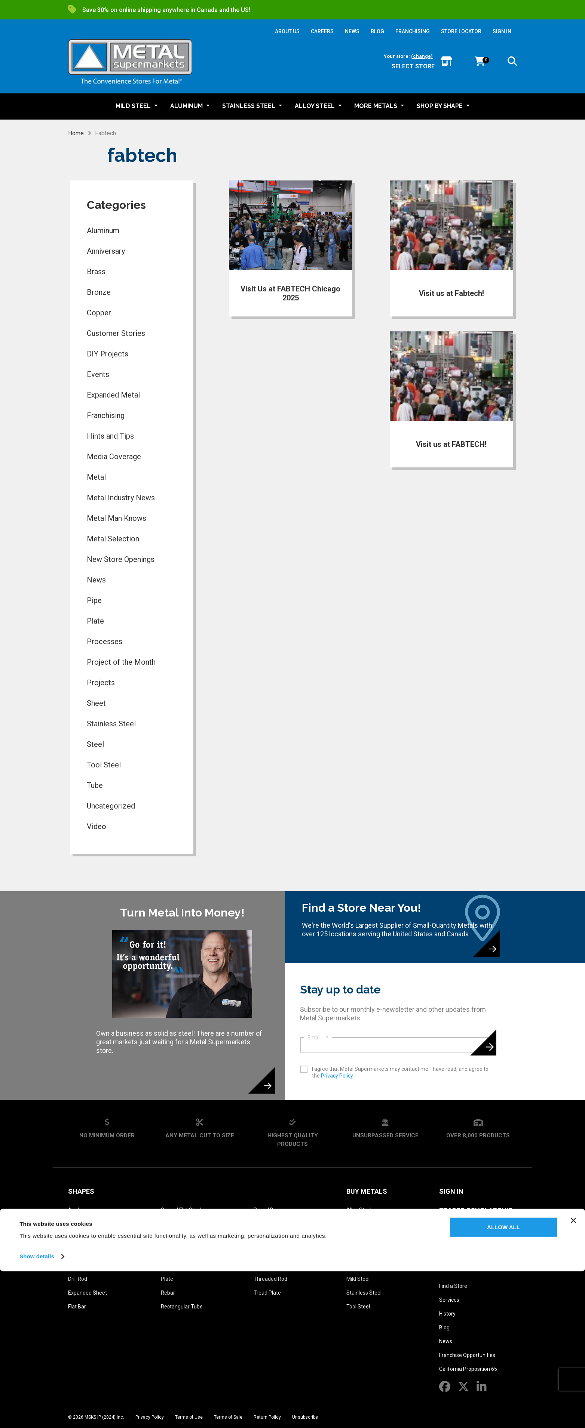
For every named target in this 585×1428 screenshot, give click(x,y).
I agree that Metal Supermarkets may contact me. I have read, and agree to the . (400, 1072)
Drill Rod (77, 1279)
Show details (36, 1413)
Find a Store (453, 1286)
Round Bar (266, 1210)
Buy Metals (366, 1191)
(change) (422, 56)
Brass (96, 271)
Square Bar (267, 1251)
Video (96, 826)
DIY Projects (107, 353)
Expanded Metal (113, 394)
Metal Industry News (121, 497)
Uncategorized (111, 805)
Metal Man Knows (116, 518)
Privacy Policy (337, 1076)
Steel (95, 744)
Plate (95, 620)
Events (98, 374)
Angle (75, 1210)
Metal (96, 477)
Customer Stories (116, 333)
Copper (99, 312)
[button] (512, 62)
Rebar (168, 1293)
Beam (75, 1237)
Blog (444, 1327)
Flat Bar (77, 1307)
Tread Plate (267, 1293)
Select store (413, 66)
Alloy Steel (358, 1210)
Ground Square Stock (186, 1224)
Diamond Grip (84, 1265)
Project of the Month (121, 662)
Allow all (503, 1384)
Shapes (81, 1191)
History (447, 1314)
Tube (95, 785)
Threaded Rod (270, 1279)
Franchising (106, 415)
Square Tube (269, 1265)
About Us (455, 1267)
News (96, 579)
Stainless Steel (111, 723)
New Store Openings (120, 559)
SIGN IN (502, 31)
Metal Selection (113, 538)
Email (317, 1038)
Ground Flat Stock (181, 1210)
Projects (101, 682)
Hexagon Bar (176, 1237)
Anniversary (106, 251)
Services (449, 1300)
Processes (104, 641)
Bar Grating (81, 1224)
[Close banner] (573, 1377)
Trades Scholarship (475, 1210)
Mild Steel (358, 1279)
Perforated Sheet (181, 1251)
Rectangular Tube (182, 1307)
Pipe (94, 600)
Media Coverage (114, 456)
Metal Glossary (468, 1229)
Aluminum (103, 230)
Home (76, 133)
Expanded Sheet (87, 1293)
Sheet (96, 703)
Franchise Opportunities (467, 1355)
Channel (78, 1251)
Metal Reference (469, 1248)
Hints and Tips (110, 436)
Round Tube (268, 1224)
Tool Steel (104, 764)
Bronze (99, 292)
